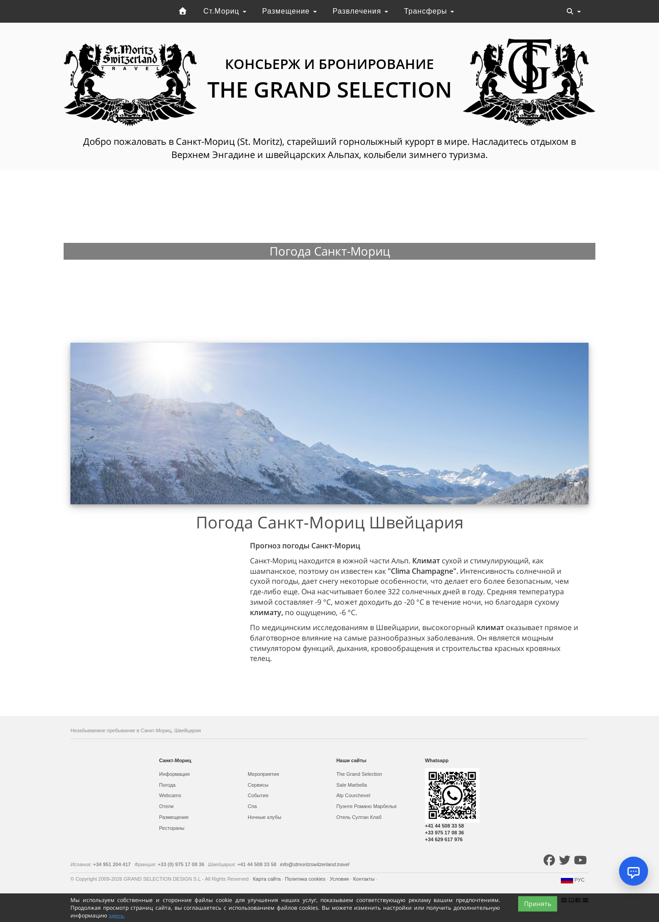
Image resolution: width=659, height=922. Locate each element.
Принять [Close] (537, 903)
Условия (340, 879)
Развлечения (360, 11)
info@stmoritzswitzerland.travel (314, 864)
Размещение (289, 11)
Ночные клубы (264, 817)
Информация (174, 774)
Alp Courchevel (353, 795)
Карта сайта (267, 879)
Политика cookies (306, 879)
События (258, 795)
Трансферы (429, 11)
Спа (252, 806)
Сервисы (258, 785)
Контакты (364, 879)
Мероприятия (263, 774)
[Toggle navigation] (573, 11)
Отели (166, 806)
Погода (167, 785)
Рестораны (172, 828)
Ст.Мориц (225, 11)
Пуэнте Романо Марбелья (366, 806)
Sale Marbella (351, 785)
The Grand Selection (359, 774)
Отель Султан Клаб (358, 817)
